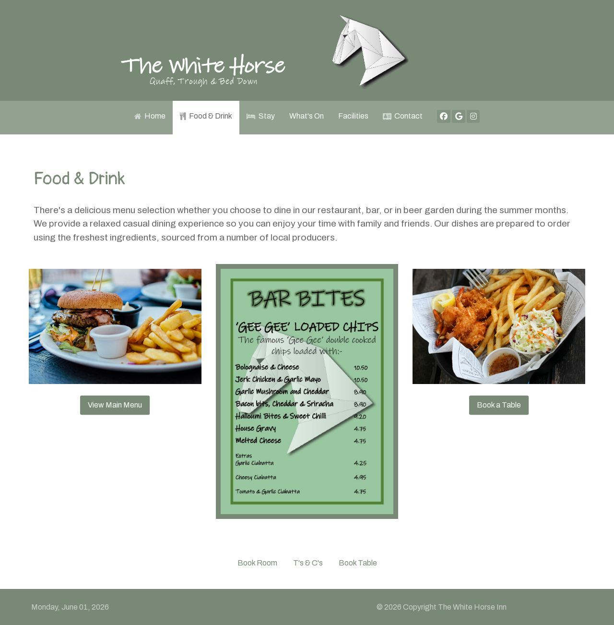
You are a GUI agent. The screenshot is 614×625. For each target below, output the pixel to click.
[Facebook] (444, 116)
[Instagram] (473, 116)
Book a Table (499, 405)
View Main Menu (115, 405)
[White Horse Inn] (265, 50)
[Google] (458, 116)
